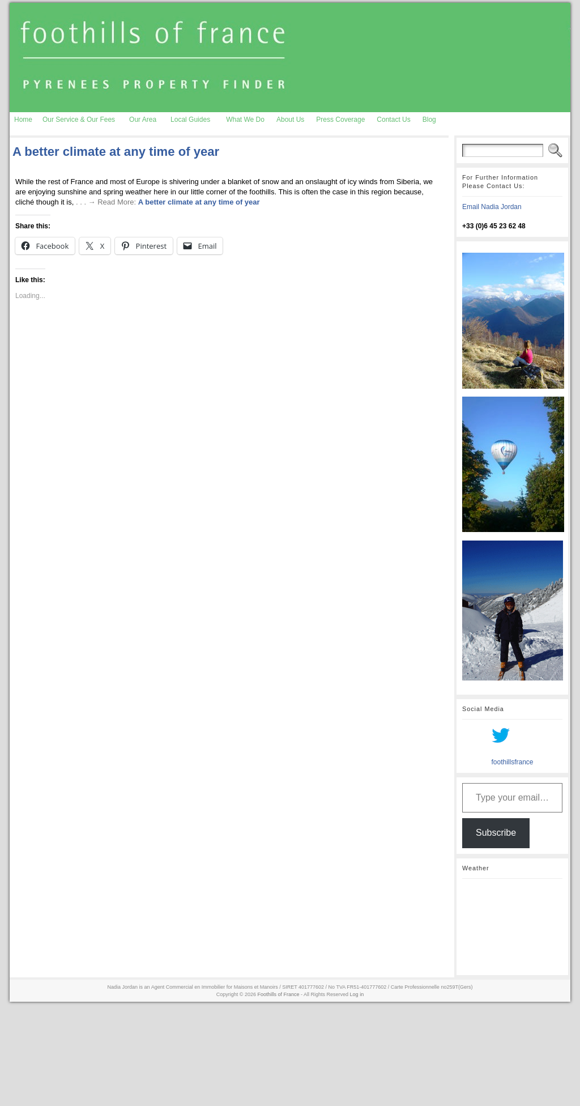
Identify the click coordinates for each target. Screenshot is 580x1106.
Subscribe (496, 832)
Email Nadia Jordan (492, 207)
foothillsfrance (512, 762)
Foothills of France (279, 994)
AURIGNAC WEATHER (512, 926)
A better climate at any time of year (115, 151)
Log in (357, 994)
